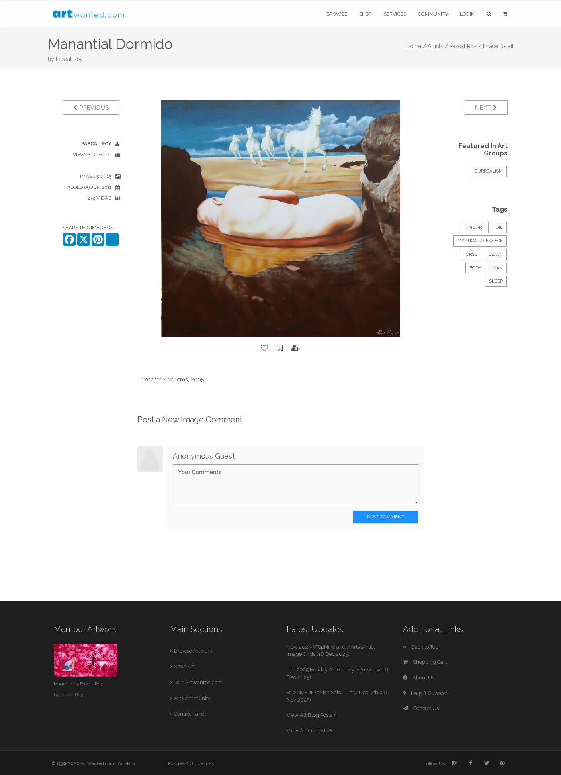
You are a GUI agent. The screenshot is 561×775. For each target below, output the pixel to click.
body (475, 268)
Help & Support (425, 693)
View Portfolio (92, 154)
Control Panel (190, 714)
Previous (91, 107)
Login (467, 14)
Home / (416, 46)
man (498, 268)
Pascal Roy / (465, 46)
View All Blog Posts (311, 715)
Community (433, 14)
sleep (496, 281)
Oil (499, 227)
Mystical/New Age (480, 240)
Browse (336, 14)
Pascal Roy (69, 59)
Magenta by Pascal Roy (78, 684)
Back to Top (420, 647)
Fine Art (475, 227)
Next (486, 107)
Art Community (192, 698)
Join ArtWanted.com (198, 682)
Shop (365, 14)
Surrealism (489, 171)
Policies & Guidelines (191, 763)
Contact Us (421, 708)
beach (496, 254)
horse (470, 254)
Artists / (438, 46)
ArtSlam (126, 763)
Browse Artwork (193, 651)
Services (395, 14)
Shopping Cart (425, 662)
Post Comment (385, 517)
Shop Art (184, 666)
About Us (418, 678)
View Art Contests (309, 731)
